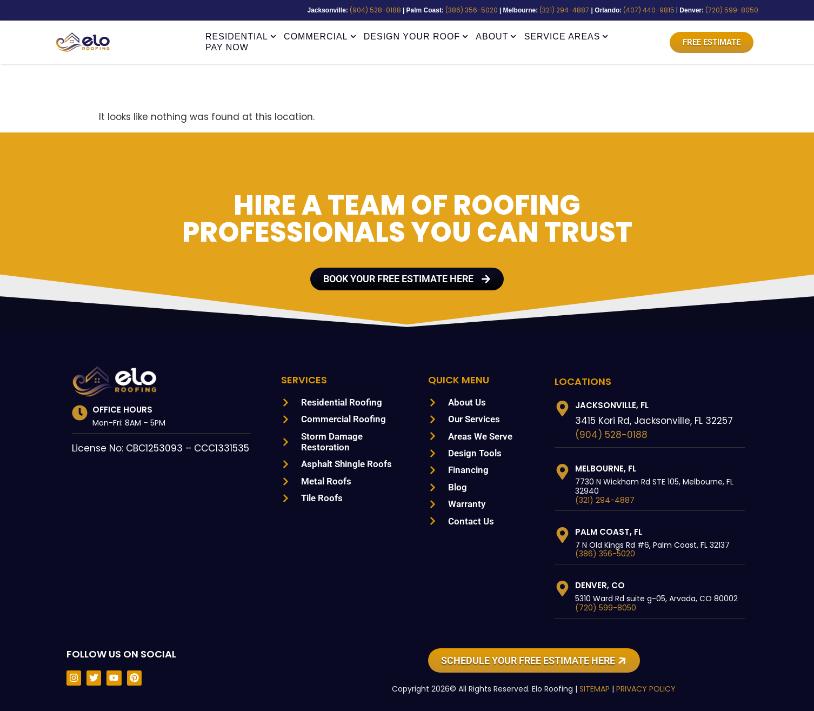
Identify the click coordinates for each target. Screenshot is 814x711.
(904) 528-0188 (406, 10)
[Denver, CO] (562, 588)
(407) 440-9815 (660, 10)
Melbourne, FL (608, 468)
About (496, 36)
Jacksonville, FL (613, 405)
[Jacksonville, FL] (562, 408)
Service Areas (566, 36)
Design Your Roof (416, 36)
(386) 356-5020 (495, 10)
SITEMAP (586, 689)
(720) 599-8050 (736, 10)
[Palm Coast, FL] (562, 535)
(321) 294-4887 (582, 10)
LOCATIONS (583, 381)
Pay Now (227, 47)
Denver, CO (600, 585)
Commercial (320, 36)
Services (305, 379)
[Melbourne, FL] (562, 472)
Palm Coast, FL (608, 531)
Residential (240, 36)
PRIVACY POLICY (641, 689)
